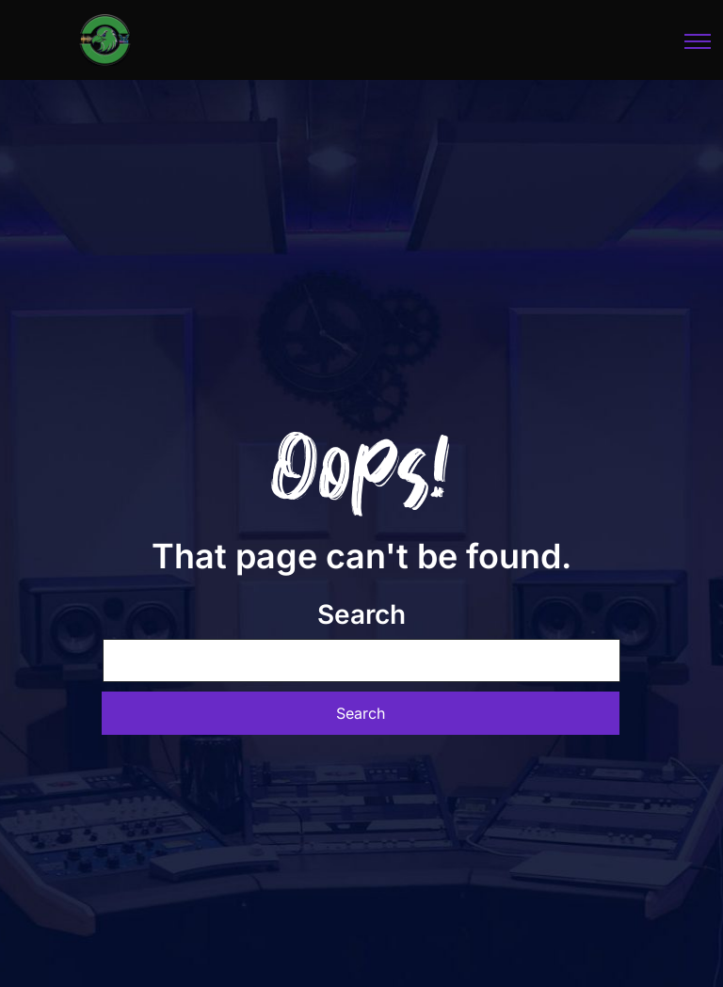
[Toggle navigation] (698, 40)
